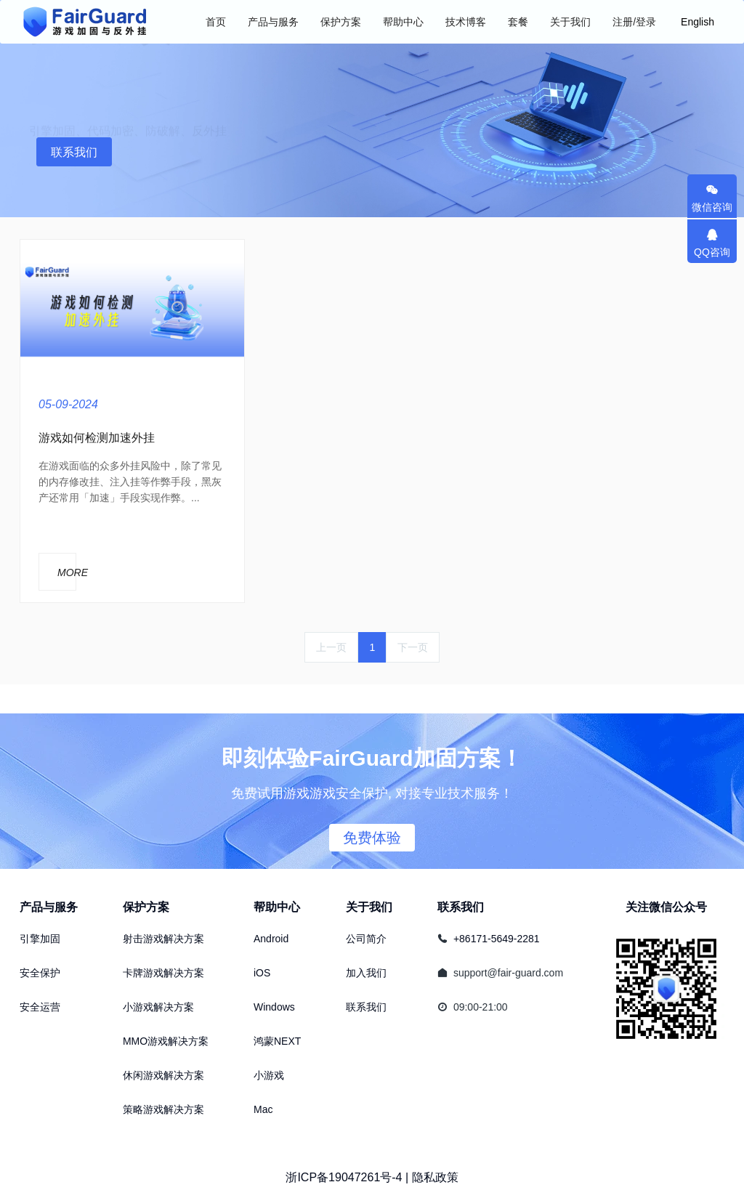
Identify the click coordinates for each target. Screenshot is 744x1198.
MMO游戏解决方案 (166, 1041)
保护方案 (146, 907)
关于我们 (369, 907)
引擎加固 (40, 938)
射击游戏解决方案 (163, 938)
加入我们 (366, 973)
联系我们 (74, 152)
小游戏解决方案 (158, 1007)
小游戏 (269, 1075)
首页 (216, 22)
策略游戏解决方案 (163, 1109)
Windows (274, 1007)
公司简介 (366, 938)
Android (271, 938)
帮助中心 (277, 907)
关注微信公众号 (666, 907)
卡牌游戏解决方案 (163, 973)
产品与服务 (49, 907)
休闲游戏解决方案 (163, 1075)
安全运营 (40, 1007)
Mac (263, 1109)
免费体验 (372, 838)
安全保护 (40, 973)
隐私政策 (435, 1177)
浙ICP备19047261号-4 (344, 1177)
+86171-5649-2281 (496, 938)
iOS (262, 973)
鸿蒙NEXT (277, 1041)
